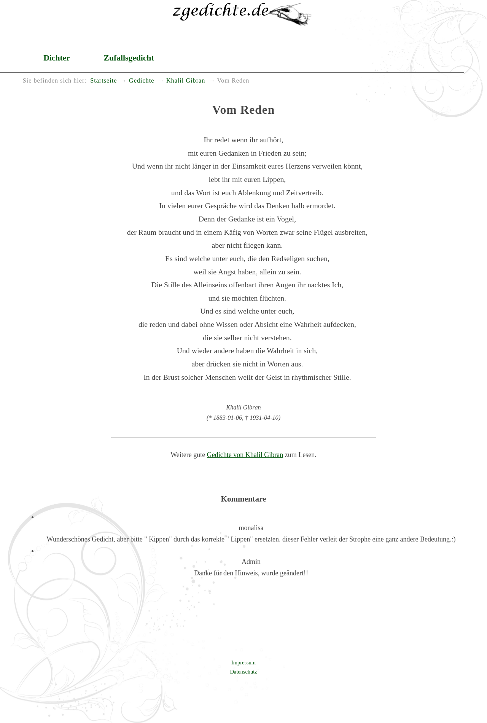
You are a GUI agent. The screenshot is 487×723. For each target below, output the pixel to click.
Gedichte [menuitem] (141, 80)
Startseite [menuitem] (103, 80)
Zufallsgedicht (129, 57)
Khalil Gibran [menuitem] (185, 80)
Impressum (243, 662)
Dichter (56, 57)
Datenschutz (243, 672)
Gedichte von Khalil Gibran (245, 455)
